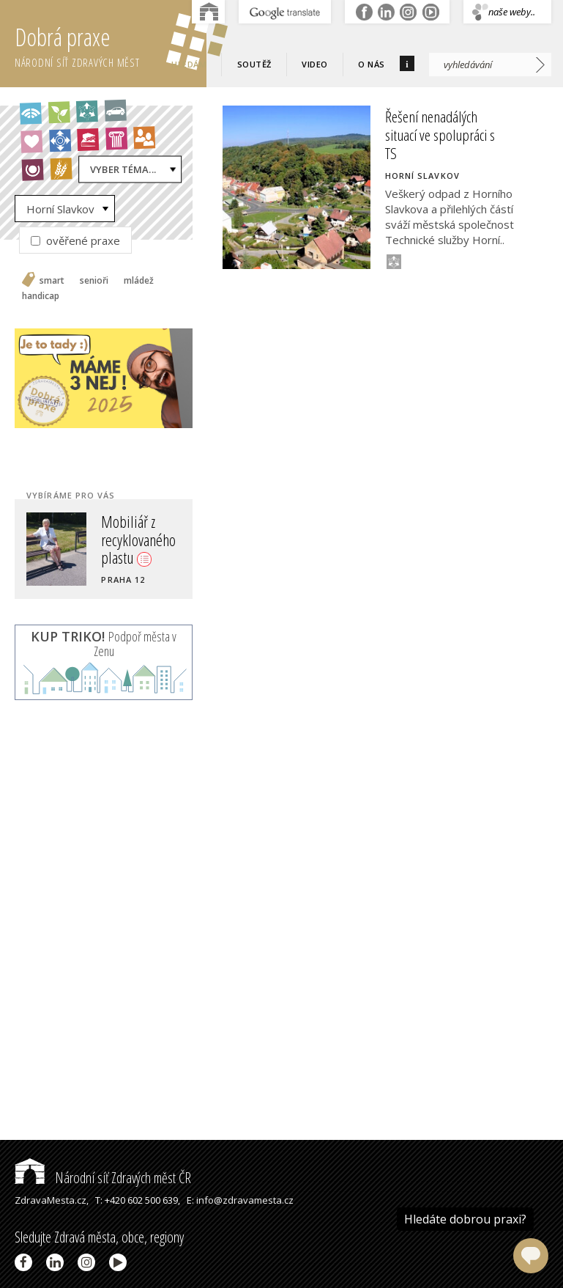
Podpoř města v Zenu (103, 644)
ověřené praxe (75, 240)
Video (315, 64)
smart (52, 280)
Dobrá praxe (110, 44)
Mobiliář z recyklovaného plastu (138, 538)
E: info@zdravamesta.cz (240, 1200)
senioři (94, 280)
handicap (40, 296)
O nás (371, 64)
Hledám (188, 64)
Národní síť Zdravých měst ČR (103, 1178)
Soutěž (254, 64)
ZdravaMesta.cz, (52, 1200)
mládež (139, 280)
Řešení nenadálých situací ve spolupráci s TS (440, 134)
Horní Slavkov (60, 209)
